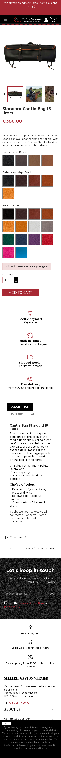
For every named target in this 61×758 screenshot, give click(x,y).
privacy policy (12, 606)
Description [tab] (20, 406)
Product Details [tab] (24, 414)
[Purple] (34, 239)
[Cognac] (8, 193)
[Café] (21, 214)
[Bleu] (21, 239)
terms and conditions (31, 603)
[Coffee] (21, 181)
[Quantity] (7, 280)
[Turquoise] (21, 252)
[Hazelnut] (47, 160)
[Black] (8, 160)
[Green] (8, 239)
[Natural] (34, 160)
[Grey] (47, 226)
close (6, 723)
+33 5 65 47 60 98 (19, 702)
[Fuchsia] (8, 252)
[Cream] (34, 226)
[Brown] (21, 160)
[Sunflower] (21, 226)
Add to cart (20, 293)
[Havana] (8, 226)
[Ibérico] (34, 181)
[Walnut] (47, 181)
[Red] (47, 239)
